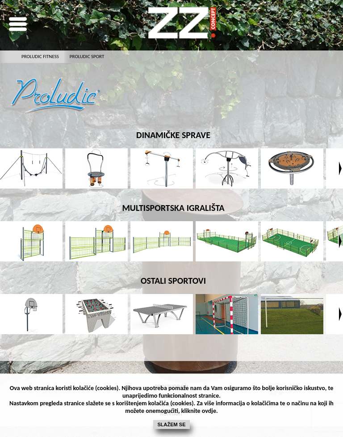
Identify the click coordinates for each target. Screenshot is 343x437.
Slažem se (172, 424)
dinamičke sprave (173, 135)
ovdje (209, 411)
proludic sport (87, 56)
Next (340, 168)
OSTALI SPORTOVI (173, 280)
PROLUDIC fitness (40, 56)
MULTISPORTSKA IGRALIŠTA (173, 207)
